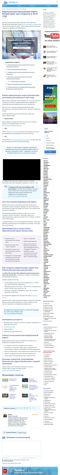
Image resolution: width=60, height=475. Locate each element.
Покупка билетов (48, 371)
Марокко (45, 235)
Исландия (45, 204)
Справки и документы (49, 345)
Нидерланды (46, 242)
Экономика (46, 421)
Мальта (45, 233)
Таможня (46, 382)
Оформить (4, 5)
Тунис (44, 269)
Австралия (46, 162)
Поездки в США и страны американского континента (50, 369)
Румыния (45, 253)
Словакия (45, 260)
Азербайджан (46, 165)
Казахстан (46, 209)
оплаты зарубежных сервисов (30, 24)
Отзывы (48, 5)
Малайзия (45, 230)
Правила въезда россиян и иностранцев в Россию (50, 340)
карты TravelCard (14, 131)
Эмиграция (47, 388)
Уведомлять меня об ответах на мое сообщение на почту (16, 459)
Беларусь (45, 172)
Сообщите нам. (22, 432)
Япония (45, 297)
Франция (45, 280)
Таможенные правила (49, 347)
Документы (46, 314)
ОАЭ (44, 247)
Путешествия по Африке (49, 377)
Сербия (45, 257)
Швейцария (46, 288)
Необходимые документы (18, 81)
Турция (45, 272)
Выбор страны (47, 394)
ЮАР (44, 294)
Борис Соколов (13, 416)
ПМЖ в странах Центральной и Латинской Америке (50, 409)
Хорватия (45, 282)
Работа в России (48, 343)
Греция (45, 188)
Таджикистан (46, 265)
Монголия (45, 241)
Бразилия (45, 177)
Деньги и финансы (48, 359)
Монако (45, 239)
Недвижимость (47, 400)
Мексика (45, 236)
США (44, 263)
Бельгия (45, 174)
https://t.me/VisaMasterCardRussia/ (11, 125)
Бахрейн (45, 171)
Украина (45, 275)
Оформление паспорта (49, 333)
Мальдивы (46, 232)
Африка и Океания (48, 306)
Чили (44, 286)
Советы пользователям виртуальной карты (20, 84)
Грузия (45, 189)
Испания (45, 206)
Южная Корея (46, 295)
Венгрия (45, 180)
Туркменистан (47, 271)
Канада (45, 212)
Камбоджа (46, 210)
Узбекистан (46, 274)
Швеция (45, 289)
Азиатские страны (48, 305)
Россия (45, 251)
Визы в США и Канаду (49, 313)
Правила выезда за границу (50, 374)
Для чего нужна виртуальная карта (17, 69)
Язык (45, 384)
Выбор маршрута (48, 358)
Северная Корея (47, 256)
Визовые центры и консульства (48, 311)
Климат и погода (48, 363)
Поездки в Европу (48, 366)
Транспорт (46, 415)
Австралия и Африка (48, 390)
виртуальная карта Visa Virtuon (20, 139)
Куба (44, 221)
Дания (45, 191)
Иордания (45, 200)
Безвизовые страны (48, 308)
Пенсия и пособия (48, 334)
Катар (44, 213)
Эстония (45, 292)
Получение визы (48, 301)
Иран (44, 201)
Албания (45, 166)
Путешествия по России (49, 379)
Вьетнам (45, 183)
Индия (45, 197)
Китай (44, 218)
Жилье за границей (48, 361)
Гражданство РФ (48, 328)
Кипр (44, 215)
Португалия (46, 250)
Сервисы (19, 5)
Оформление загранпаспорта (50, 364)
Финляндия (46, 278)
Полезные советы (48, 372)
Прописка (46, 342)
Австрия (45, 163)
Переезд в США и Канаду (49, 407)
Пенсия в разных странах (49, 403)
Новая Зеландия (47, 244)
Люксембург (46, 227)
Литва (45, 225)
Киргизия (45, 216)
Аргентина (46, 168)
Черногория (46, 283)
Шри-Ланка (46, 291)
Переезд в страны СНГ (49, 405)
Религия (46, 414)
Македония (46, 228)
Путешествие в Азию (48, 376)
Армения (45, 169)
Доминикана (46, 192)
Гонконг (45, 186)
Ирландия (45, 203)
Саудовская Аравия (48, 254)
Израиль (45, 195)
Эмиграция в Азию (48, 422)
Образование (47, 401)
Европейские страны (48, 316)
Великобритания (47, 178)
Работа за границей (48, 412)
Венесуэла (46, 182)
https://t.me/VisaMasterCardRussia (26, 152)
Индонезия (46, 198)
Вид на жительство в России (50, 327)
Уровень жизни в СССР (49, 417)
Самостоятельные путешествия (49, 351)
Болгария (45, 175)
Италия (45, 207)
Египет (45, 194)
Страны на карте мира (49, 381)
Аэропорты (46, 356)
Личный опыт (47, 395)
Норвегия (45, 245)
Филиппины (46, 277)
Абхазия (45, 160)
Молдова (45, 238)
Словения (45, 262)
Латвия (45, 222)
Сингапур (45, 259)
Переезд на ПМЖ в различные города (48, 337)
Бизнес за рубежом (48, 392)
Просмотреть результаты (50, 154)
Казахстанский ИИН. (9, 326)
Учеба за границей (48, 419)
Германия (45, 185)
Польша (45, 248)
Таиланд (45, 266)
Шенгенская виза (48, 320)
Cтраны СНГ (47, 303)
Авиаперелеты (47, 354)
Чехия (45, 285)
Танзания (45, 268)
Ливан (45, 224)
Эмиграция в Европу (48, 424)
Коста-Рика (46, 219)
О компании (32, 5)
